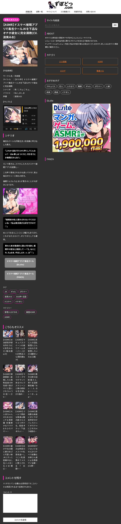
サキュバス (51, 86)
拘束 (48, 92)
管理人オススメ (11, 19)
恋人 (61, 86)
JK (6, 291)
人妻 (108, 86)
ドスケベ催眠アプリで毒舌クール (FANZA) (21, 275)
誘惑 (56, 92)
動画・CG (100, 70)
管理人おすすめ (11, 312)
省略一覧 (39, 11)
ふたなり (70, 86)
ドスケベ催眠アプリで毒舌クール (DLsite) (21, 263)
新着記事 (29, 11)
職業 (80, 86)
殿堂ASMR (30, 312)
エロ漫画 (63, 61)
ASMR (7, 317)
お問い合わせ (90, 11)
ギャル (13, 291)
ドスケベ (8, 301)
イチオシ (18, 301)
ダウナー (23, 291)
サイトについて (51, 11)
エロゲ (63, 70)
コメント (7, 492)
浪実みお (8, 296)
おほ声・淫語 (21, 296)
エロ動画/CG (65, 11)
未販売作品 (78, 11)
